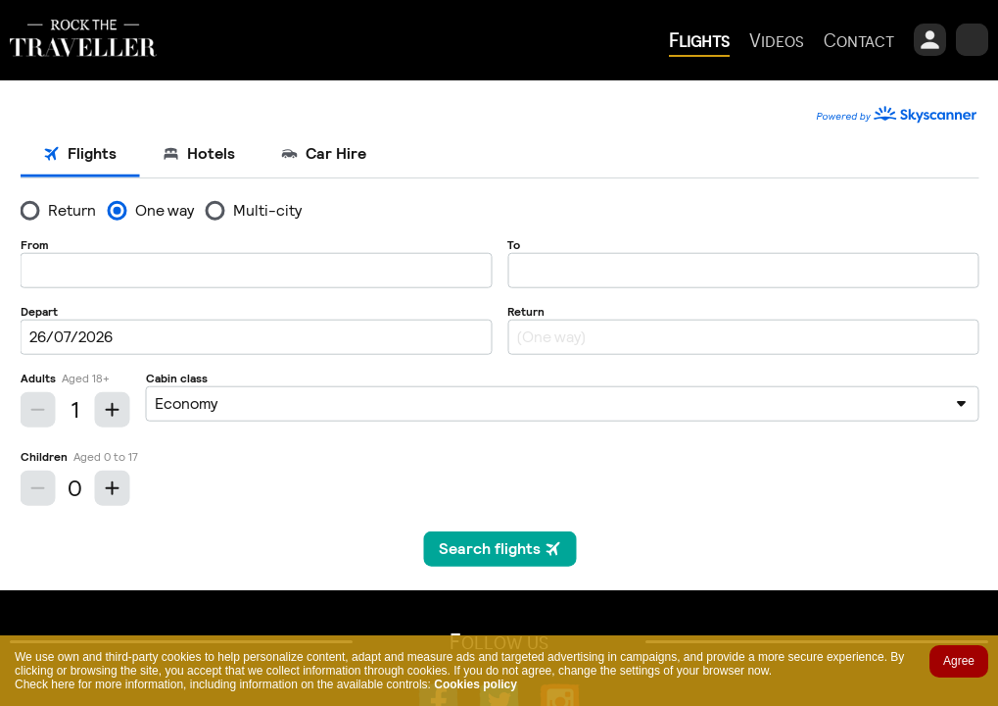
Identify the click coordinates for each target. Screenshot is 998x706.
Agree (958, 661)
